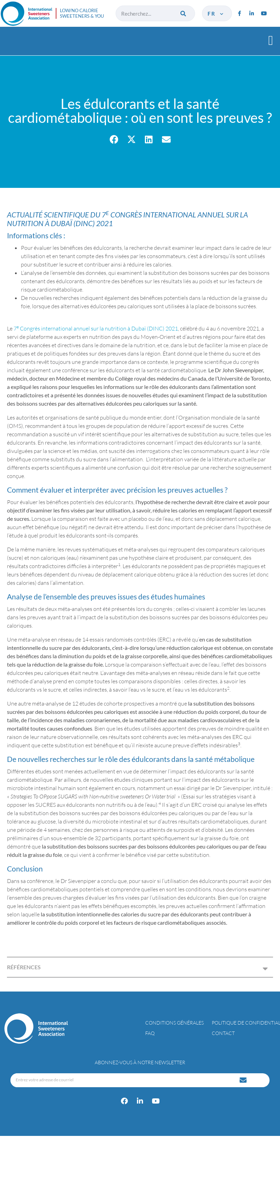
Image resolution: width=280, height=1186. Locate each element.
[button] (271, 40)
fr (216, 13)
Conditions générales (174, 1023)
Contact (223, 1033)
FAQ (150, 1033)
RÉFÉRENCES (24, 967)
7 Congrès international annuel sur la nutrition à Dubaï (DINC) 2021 (96, 328)
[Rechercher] (184, 13)
